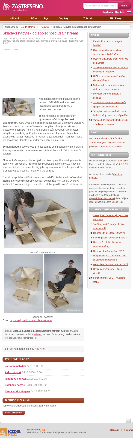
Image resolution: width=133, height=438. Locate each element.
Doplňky (63, 18)
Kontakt (120, 12)
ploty (109, 142)
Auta (114, 142)
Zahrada (88, 18)
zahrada (121, 142)
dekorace (93, 138)
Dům (34, 18)
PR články (115, 18)
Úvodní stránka (28, 27)
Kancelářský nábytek (17, 391)
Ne (42, 348)
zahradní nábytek (97, 142)
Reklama (108, 12)
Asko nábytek (13, 372)
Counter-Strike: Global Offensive (109, 233)
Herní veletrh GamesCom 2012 (108, 251)
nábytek (118, 146)
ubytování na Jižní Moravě (102, 198)
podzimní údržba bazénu (101, 146)
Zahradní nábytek (15, 366)
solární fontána (115, 138)
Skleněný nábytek (16, 385)
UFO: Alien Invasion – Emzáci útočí (110, 264)
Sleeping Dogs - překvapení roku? (110, 237)
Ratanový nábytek (16, 378)
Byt (46, 18)
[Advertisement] (29, 74)
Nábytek (15, 18)
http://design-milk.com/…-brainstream (31, 320)
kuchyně (103, 138)
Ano (37, 348)
